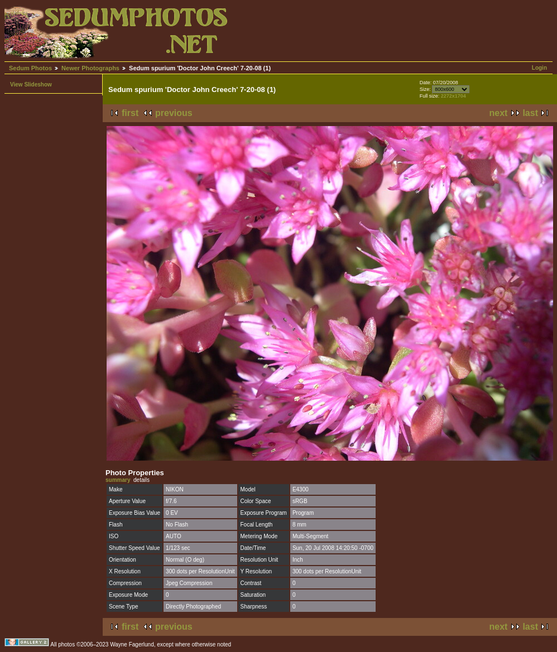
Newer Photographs (90, 68)
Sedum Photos (30, 68)
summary (117, 480)
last (530, 113)
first (130, 113)
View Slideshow (31, 84)
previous (174, 113)
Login (539, 68)
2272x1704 (453, 96)
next (498, 113)
